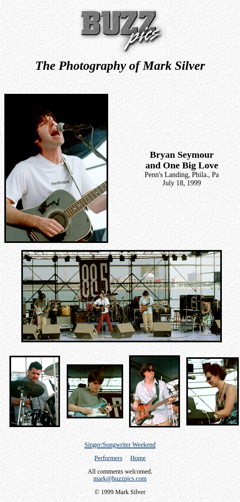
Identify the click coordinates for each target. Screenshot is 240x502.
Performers (108, 458)
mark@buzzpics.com (119, 478)
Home (138, 458)
